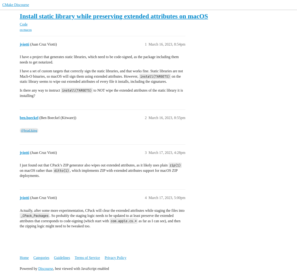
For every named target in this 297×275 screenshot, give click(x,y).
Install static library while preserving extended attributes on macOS (114, 16)
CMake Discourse (15, 5)
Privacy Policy (115, 258)
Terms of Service (87, 258)
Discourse (45, 269)
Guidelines (62, 258)
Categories (41, 258)
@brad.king (29, 130)
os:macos (26, 30)
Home (24, 258)
